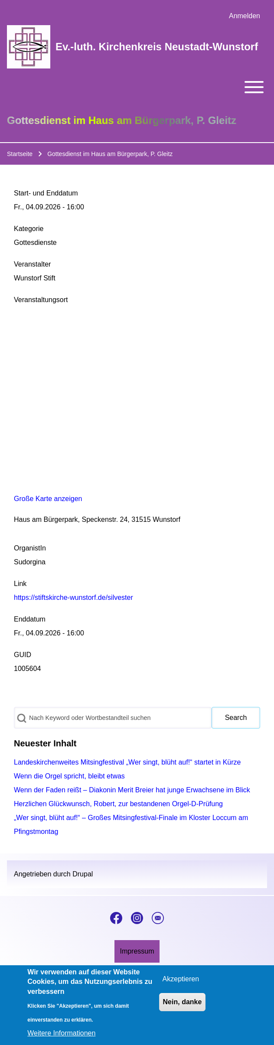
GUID (22, 654)
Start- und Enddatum (46, 193)
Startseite (20, 153)
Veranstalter (32, 264)
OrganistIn (30, 548)
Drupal (82, 874)
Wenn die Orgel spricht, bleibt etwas (69, 776)
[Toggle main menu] (137, 87)
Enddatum (30, 619)
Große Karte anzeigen (48, 498)
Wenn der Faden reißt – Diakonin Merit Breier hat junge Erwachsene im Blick (132, 790)
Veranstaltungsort (41, 299)
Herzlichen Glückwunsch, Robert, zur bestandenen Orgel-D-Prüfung (118, 803)
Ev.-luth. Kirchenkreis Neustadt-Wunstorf (156, 46)
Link (20, 583)
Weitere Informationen (61, 1033)
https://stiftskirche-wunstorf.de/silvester (73, 597)
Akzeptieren (181, 979)
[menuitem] (244, 16)
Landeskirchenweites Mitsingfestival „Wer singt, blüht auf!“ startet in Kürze (127, 762)
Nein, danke (182, 1002)
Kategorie (29, 228)
